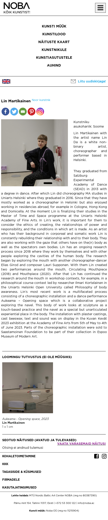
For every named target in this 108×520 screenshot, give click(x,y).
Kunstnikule (54, 49)
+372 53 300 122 (65, 503)
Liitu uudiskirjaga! (92, 81)
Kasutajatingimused (19, 487)
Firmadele (11, 480)
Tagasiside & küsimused (21, 472)
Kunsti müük (54, 26)
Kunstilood (54, 34)
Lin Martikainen (13, 423)
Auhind (54, 65)
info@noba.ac (86, 503)
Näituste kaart (54, 42)
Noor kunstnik (41, 100)
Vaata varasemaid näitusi (81, 443)
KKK (5, 464)
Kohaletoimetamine (19, 456)
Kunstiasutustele (54, 57)
